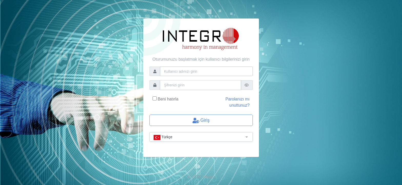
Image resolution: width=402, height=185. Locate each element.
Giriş (201, 120)
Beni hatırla (168, 99)
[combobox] (201, 137)
